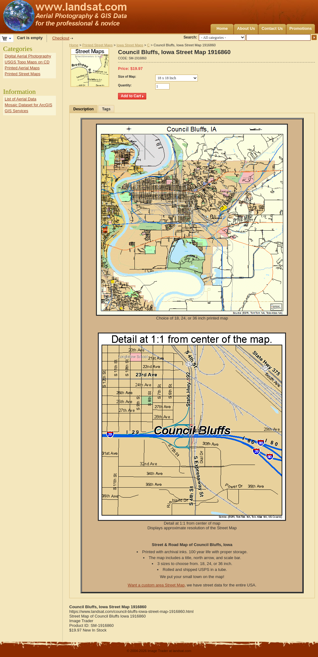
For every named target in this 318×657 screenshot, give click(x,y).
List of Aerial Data (20, 99)
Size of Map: (127, 76)
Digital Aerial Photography (28, 56)
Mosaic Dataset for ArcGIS (28, 105)
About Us (246, 28)
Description (83, 109)
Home (222, 28)
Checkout (60, 38)
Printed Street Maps (97, 45)
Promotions (300, 28)
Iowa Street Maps (129, 45)
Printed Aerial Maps (22, 68)
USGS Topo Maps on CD (27, 62)
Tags (106, 109)
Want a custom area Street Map (156, 585)
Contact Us (272, 28)
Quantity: (125, 85)
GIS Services (16, 110)
